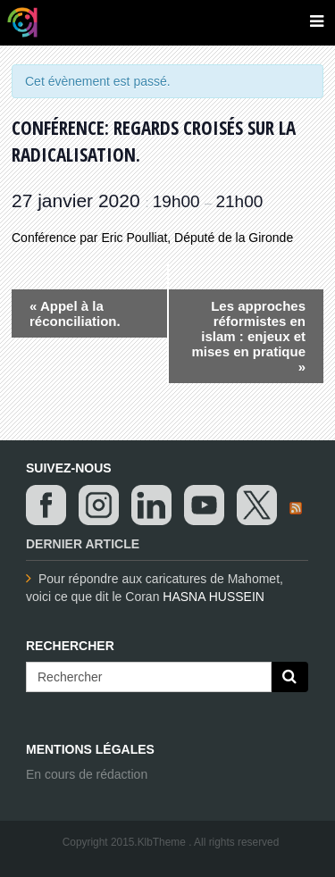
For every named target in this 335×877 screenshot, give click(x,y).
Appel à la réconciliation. (75, 313)
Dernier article (82, 544)
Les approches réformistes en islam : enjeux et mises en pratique (248, 336)
